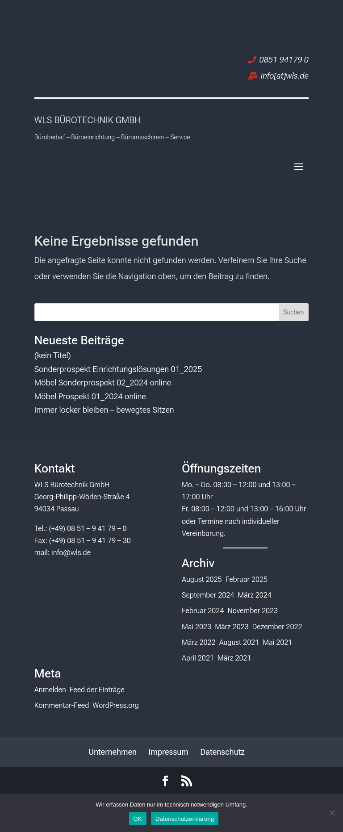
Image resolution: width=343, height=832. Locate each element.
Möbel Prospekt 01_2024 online (90, 396)
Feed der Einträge (97, 690)
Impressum (168, 752)
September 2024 (208, 595)
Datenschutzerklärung (184, 818)
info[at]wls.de (285, 75)
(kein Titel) (52, 355)
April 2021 (198, 658)
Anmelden (50, 690)
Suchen (293, 312)
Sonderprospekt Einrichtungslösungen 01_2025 (118, 369)
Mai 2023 (196, 627)
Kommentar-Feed (61, 705)
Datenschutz (222, 752)
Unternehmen (112, 752)
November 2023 (252, 610)
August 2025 (202, 579)
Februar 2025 (247, 579)
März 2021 (234, 658)
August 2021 (239, 642)
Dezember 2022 (277, 627)
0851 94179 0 (284, 59)
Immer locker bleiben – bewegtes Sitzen (104, 409)
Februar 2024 (203, 610)
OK (138, 818)
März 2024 (255, 595)
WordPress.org (115, 705)
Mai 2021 (277, 642)
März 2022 (199, 642)
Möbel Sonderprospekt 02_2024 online (102, 382)
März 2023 (232, 627)
